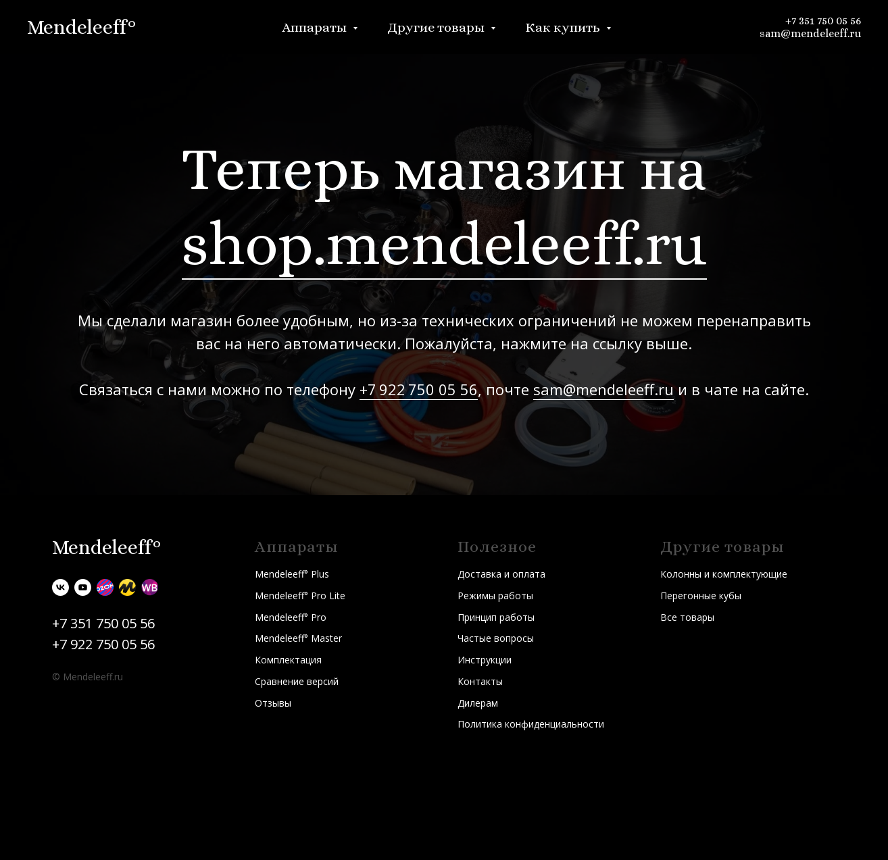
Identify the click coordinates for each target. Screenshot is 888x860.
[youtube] (82, 587)
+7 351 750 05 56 (823, 20)
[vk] (60, 587)
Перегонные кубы (700, 595)
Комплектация (288, 659)
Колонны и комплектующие (723, 573)
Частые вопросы (496, 638)
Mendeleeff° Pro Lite (300, 595)
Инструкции (485, 659)
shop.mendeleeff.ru (444, 243)
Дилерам (478, 703)
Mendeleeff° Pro (290, 617)
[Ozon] (105, 587)
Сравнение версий (297, 681)
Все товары (687, 617)
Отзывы (273, 703)
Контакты (480, 681)
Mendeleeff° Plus (292, 573)
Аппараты (315, 27)
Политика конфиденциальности (531, 723)
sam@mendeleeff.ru (810, 33)
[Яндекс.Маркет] (127, 587)
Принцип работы (496, 617)
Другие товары (437, 27)
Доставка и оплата (501, 573)
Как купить (564, 27)
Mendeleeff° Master (298, 638)
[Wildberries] (149, 587)
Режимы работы (495, 595)
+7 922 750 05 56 (419, 389)
